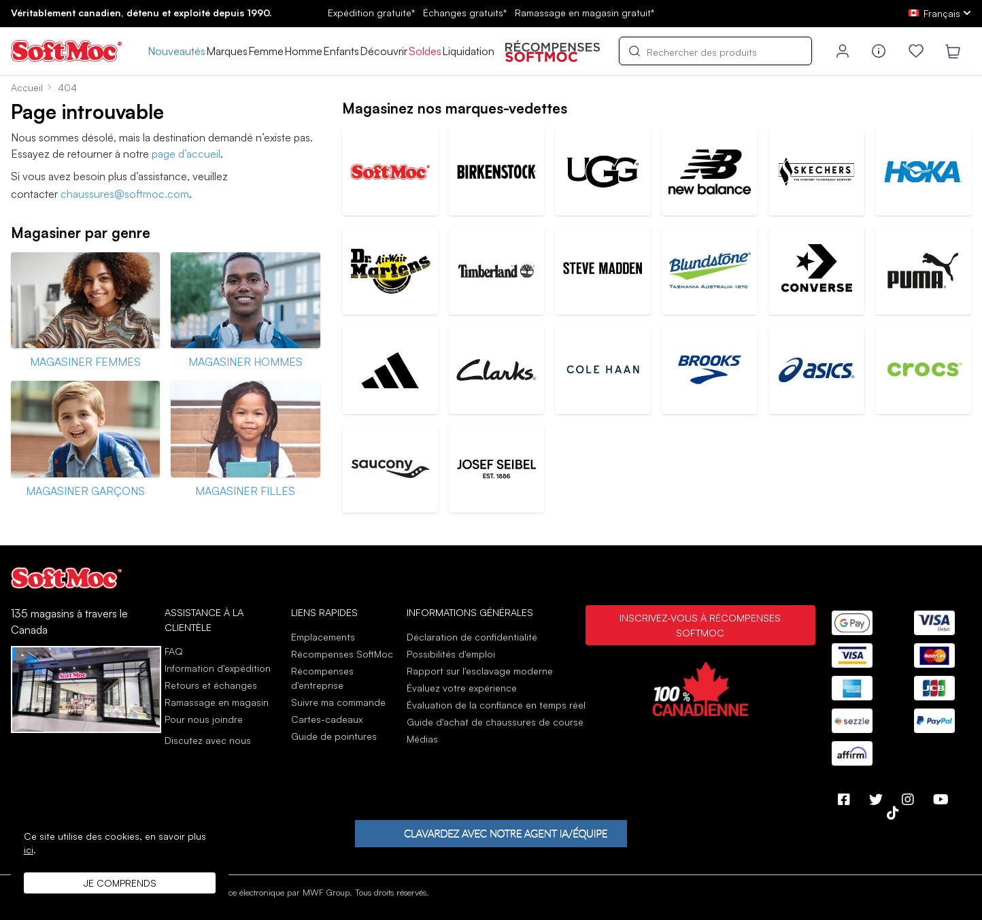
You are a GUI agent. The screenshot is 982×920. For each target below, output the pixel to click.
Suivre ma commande (338, 702)
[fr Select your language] (940, 13)
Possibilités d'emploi (451, 654)
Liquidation (468, 51)
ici (28, 849)
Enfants (341, 51)
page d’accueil (186, 153)
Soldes (425, 51)
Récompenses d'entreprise (322, 678)
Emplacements (323, 637)
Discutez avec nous (208, 740)
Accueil (27, 87)
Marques (227, 51)
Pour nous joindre (204, 719)
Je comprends (120, 883)
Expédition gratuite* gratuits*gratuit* (491, 12)
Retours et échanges (211, 685)
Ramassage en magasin (217, 702)
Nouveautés (176, 51)
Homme (303, 51)
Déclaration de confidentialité (472, 637)
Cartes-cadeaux (326, 719)
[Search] (715, 51)
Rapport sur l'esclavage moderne (480, 671)
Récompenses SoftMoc (342, 654)
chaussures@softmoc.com (125, 194)
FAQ (174, 651)
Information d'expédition (218, 668)
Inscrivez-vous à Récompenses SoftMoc (700, 624)
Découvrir (383, 51)
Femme (266, 51)
